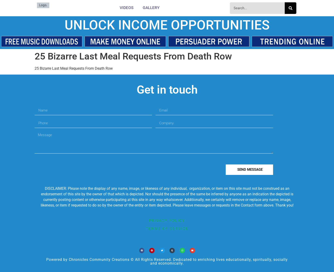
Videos (126, 7)
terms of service (167, 229)
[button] (142, 250)
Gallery (151, 7)
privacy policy (167, 221)
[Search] (290, 8)
